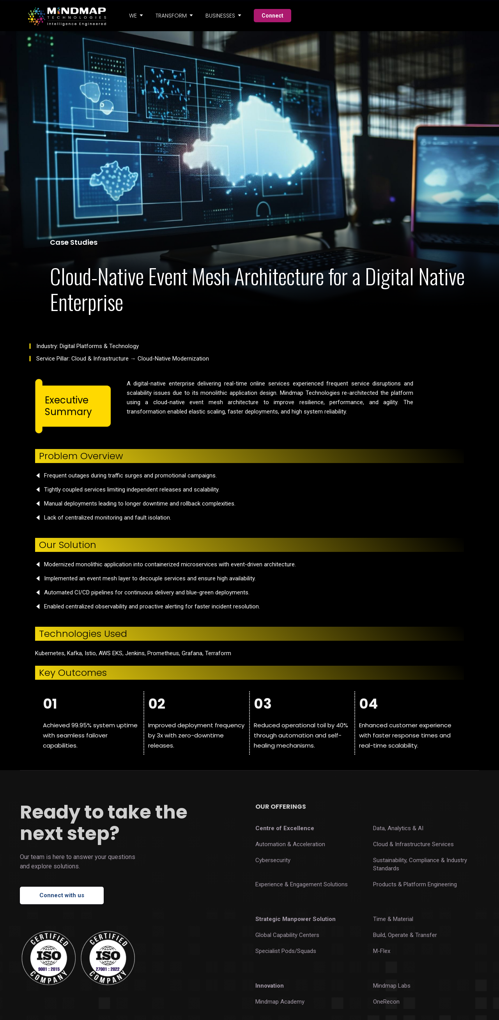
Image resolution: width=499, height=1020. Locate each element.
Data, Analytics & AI (398, 828)
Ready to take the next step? (104, 823)
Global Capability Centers (287, 935)
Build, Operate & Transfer (405, 935)
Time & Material (393, 919)
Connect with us (61, 895)
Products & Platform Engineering (415, 884)
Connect (272, 15)
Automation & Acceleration (290, 844)
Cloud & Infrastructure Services (413, 844)
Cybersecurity (272, 860)
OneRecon (386, 1001)
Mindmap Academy (279, 1001)
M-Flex (381, 951)
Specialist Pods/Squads (285, 951)
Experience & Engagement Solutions (301, 884)
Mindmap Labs (392, 985)
